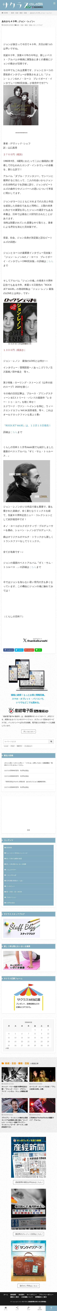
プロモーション (11, 897)
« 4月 (7, 1048)
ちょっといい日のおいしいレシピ (17, 853)
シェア (17, 1308)
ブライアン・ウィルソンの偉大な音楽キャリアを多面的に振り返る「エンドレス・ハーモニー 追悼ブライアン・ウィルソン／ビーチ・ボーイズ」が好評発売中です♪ (15, 1122)
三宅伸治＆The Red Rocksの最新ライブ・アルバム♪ (41, 1119)
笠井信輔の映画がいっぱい (14, 880)
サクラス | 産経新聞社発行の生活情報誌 (34, 1301)
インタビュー (28, 746)
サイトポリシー (32, 1294)
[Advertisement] (21, 813)
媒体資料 (13, 1294)
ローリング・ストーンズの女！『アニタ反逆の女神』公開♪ (42, 1088)
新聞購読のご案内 (41, 1297)
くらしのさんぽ (11, 875)
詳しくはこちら (29, 731)
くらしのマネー (11, 869)
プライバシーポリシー (46, 1294)
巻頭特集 (9, 847)
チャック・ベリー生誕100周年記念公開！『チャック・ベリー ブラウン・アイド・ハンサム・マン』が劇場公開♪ (15, 1090)
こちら (49, 261)
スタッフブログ (37, 25)
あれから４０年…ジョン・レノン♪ (41, 13)
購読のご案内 (14, 1297)
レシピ (6, 746)
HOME (6, 13)
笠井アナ (19, 746)
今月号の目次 (10, 903)
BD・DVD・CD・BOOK (14, 892)
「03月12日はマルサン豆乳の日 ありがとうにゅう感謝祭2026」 (25, 781)
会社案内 (21, 1294)
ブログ (12, 746)
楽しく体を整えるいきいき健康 (16, 864)
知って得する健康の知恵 (14, 858)
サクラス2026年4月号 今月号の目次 (16, 776)
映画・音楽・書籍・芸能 (19, 13)
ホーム (6, 1294)
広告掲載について (27, 1297)
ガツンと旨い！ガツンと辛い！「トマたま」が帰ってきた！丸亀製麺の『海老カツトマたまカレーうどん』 (28, 764)
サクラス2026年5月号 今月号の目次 (16, 770)
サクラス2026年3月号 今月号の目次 (16, 787)
